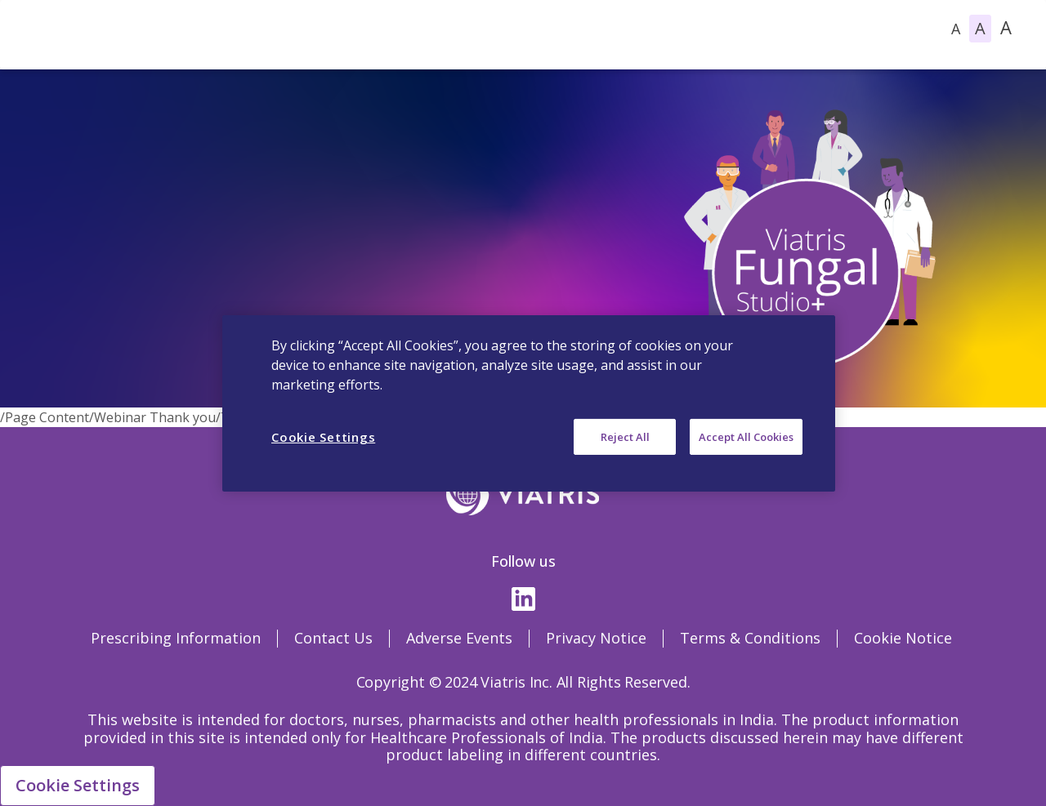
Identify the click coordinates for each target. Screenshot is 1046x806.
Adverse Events (459, 638)
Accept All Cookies (746, 436)
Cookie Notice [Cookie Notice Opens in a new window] (903, 638)
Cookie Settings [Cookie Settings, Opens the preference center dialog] (323, 436)
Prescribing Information (176, 638)
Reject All (625, 436)
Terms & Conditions (750, 638)
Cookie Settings (78, 785)
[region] (528, 402)
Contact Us (333, 638)
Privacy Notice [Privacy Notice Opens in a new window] (596, 638)
